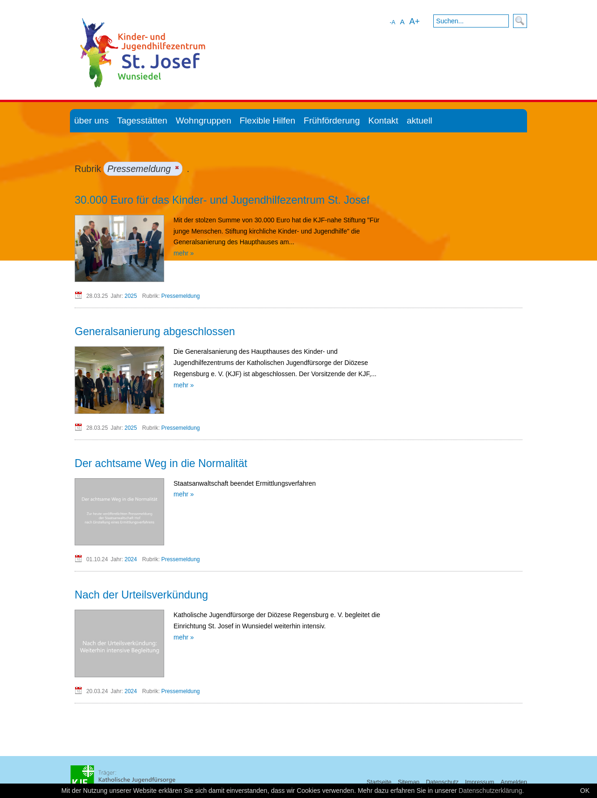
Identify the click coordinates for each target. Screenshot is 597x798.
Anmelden (513, 782)
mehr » (184, 253)
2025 (131, 296)
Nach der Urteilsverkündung (141, 595)
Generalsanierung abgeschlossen (155, 331)
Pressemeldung (180, 296)
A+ (414, 21)
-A (392, 22)
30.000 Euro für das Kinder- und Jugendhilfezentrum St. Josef (222, 200)
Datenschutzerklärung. (491, 790)
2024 (131, 559)
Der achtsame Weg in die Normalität (161, 463)
